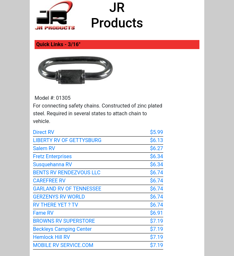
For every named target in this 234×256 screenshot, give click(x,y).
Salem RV (44, 148)
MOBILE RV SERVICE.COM (63, 245)
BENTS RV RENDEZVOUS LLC (67, 172)
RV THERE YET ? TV (55, 205)
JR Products (117, 15)
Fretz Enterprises (52, 156)
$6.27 (156, 148)
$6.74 (156, 172)
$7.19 (156, 221)
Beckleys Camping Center (62, 229)
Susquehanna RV (52, 164)
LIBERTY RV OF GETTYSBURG (67, 140)
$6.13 (156, 140)
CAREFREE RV (49, 181)
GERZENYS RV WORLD (59, 197)
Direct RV (43, 132)
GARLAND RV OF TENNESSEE (67, 189)
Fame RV (43, 213)
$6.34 (156, 156)
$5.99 (156, 132)
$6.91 (156, 213)
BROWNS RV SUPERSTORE (64, 221)
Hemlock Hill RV (51, 237)
